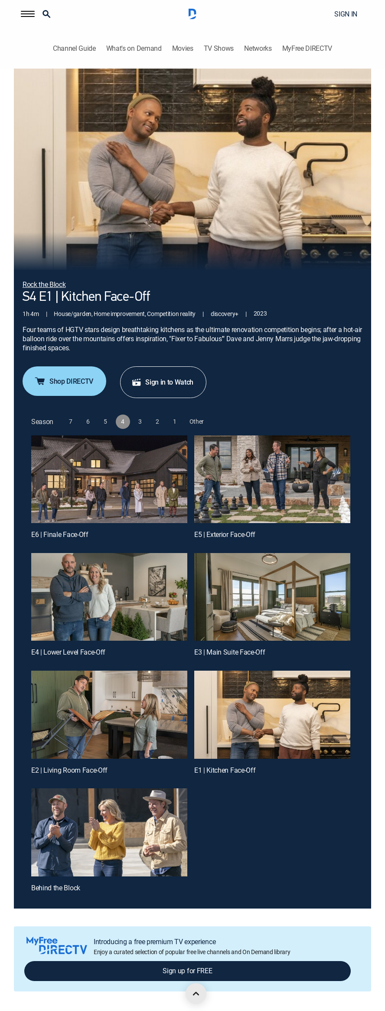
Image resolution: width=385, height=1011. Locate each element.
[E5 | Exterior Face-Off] (272, 479)
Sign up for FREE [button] (187, 970)
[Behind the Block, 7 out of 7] (109, 832)
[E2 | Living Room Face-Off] (109, 715)
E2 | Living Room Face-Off (69, 770)
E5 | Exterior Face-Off (224, 534)
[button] (28, 14)
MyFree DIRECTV (307, 48)
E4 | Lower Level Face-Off (68, 652)
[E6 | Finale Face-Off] (109, 479)
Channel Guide (74, 48)
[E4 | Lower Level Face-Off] (109, 597)
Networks (257, 48)
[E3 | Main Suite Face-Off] (272, 597)
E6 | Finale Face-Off (59, 534)
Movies (182, 48)
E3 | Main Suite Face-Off (229, 652)
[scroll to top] (196, 994)
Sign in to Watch (162, 382)
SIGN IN (345, 14)
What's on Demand (134, 48)
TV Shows (219, 48)
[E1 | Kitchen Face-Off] (272, 715)
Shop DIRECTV (63, 381)
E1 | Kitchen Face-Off (224, 770)
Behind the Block (55, 887)
